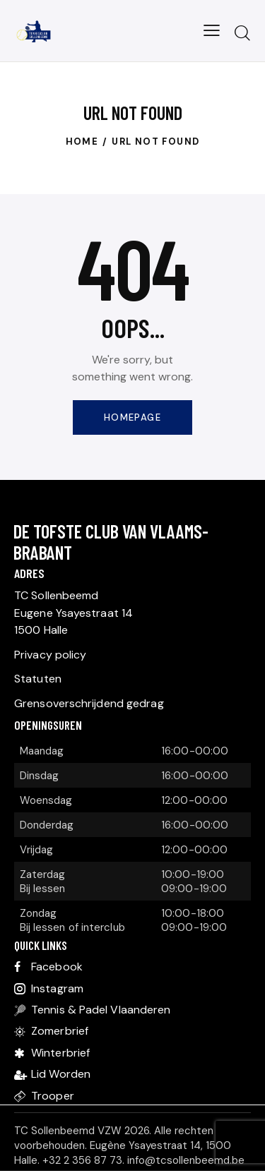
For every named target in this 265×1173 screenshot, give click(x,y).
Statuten (37, 678)
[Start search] (242, 32)
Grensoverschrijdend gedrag (89, 703)
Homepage (132, 417)
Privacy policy (50, 654)
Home (82, 142)
